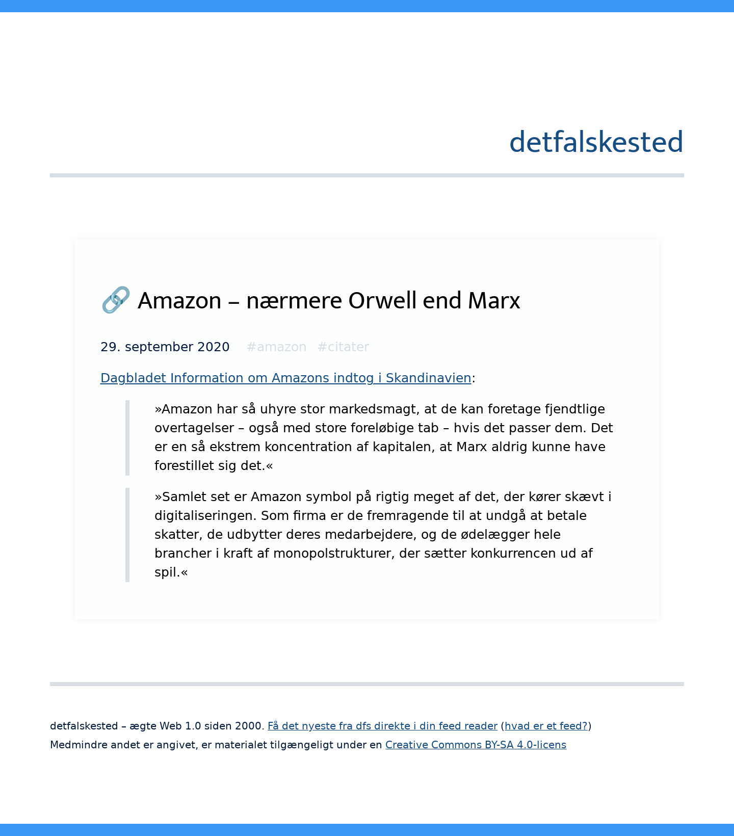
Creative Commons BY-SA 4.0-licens (475, 745)
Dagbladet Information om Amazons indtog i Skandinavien (285, 378)
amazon (282, 346)
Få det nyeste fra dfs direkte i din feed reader (382, 726)
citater (348, 346)
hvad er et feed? (546, 726)
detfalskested (596, 143)
